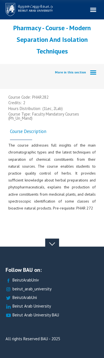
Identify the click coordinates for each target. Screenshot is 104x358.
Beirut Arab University (28, 306)
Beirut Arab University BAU (32, 315)
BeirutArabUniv (22, 280)
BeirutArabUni (21, 297)
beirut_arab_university (29, 289)
